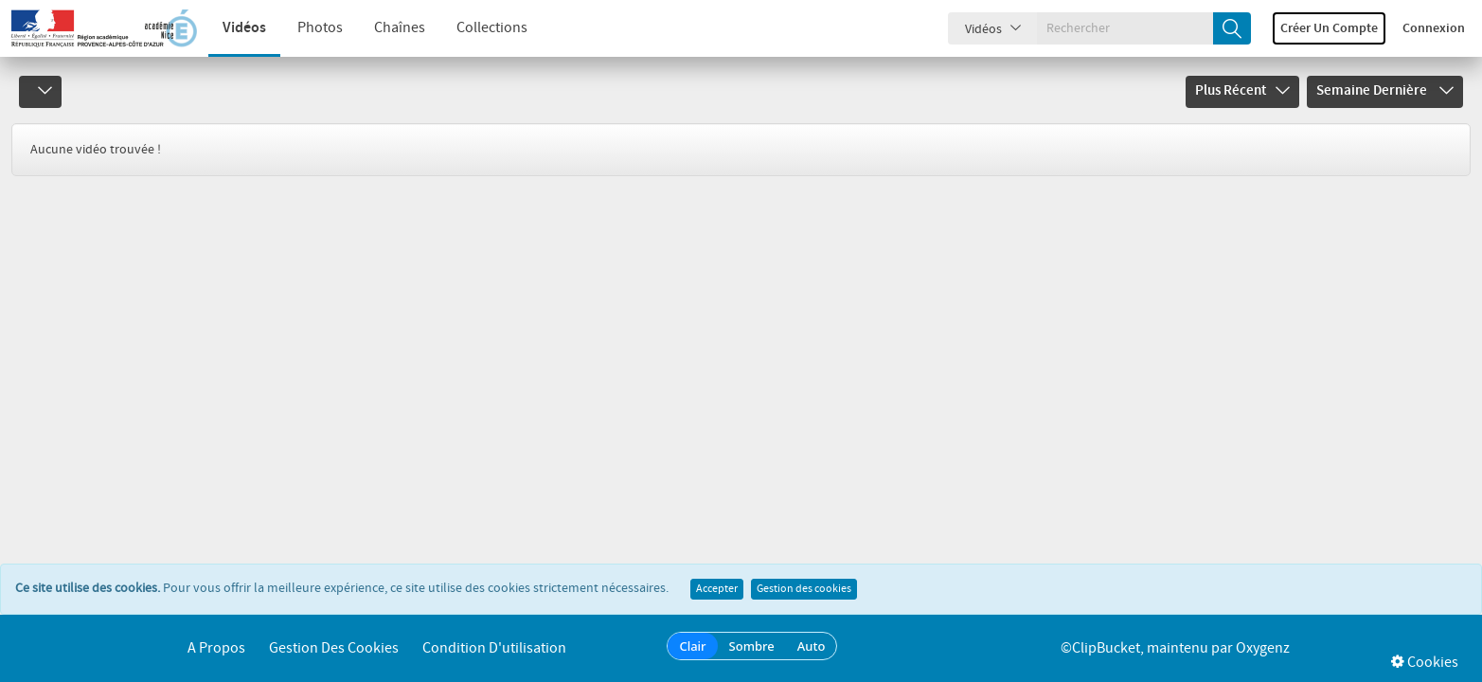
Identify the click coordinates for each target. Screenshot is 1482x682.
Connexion (1433, 28)
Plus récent (1242, 90)
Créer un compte (1329, 28)
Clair (692, 646)
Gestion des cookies (804, 589)
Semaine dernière (1385, 90)
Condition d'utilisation (494, 648)
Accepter (717, 589)
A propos (216, 648)
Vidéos (244, 28)
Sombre (752, 646)
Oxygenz (1263, 648)
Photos (320, 28)
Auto (811, 646)
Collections (491, 28)
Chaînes (399, 28)
